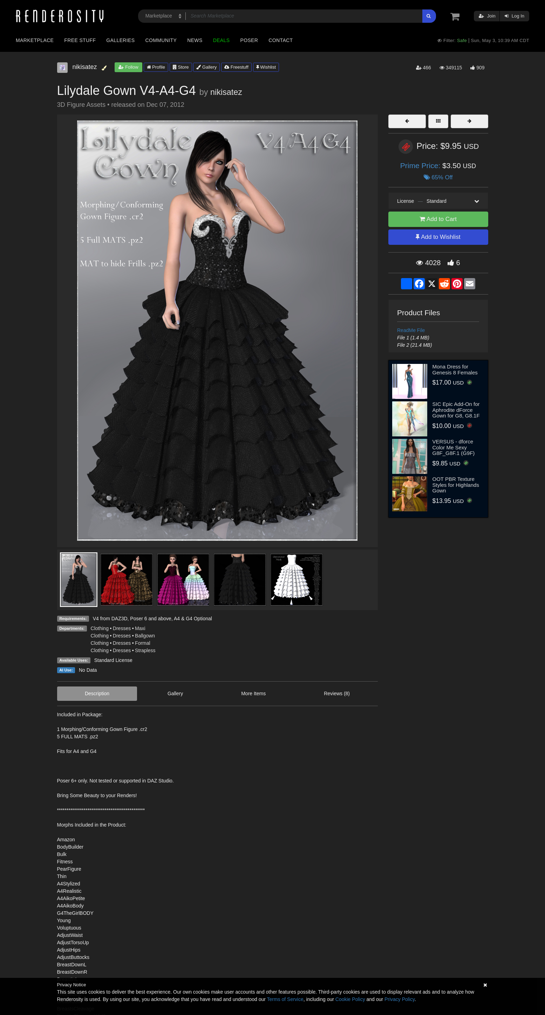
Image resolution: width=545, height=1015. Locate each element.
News (194, 40)
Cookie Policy (350, 999)
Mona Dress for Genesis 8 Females (455, 369)
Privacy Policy (399, 999)
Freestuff (236, 67)
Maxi (140, 628)
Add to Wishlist (438, 237)
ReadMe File (411, 330)
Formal (142, 643)
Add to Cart (438, 219)
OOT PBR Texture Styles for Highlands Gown (455, 484)
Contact (280, 40)
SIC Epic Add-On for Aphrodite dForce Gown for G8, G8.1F (456, 410)
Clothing (100, 628)
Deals (221, 40)
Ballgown (145, 635)
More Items (253, 693)
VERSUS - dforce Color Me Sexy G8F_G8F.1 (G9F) (453, 447)
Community (161, 40)
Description (97, 693)
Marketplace (35, 40)
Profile (156, 67)
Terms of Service (285, 999)
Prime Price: (421, 165)
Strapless (145, 650)
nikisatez (226, 92)
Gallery (206, 67)
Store (181, 67)
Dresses (122, 628)
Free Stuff (80, 40)
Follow (128, 67)
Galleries (120, 40)
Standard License (113, 660)
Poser (249, 40)
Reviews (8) (337, 693)
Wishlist (266, 67)
